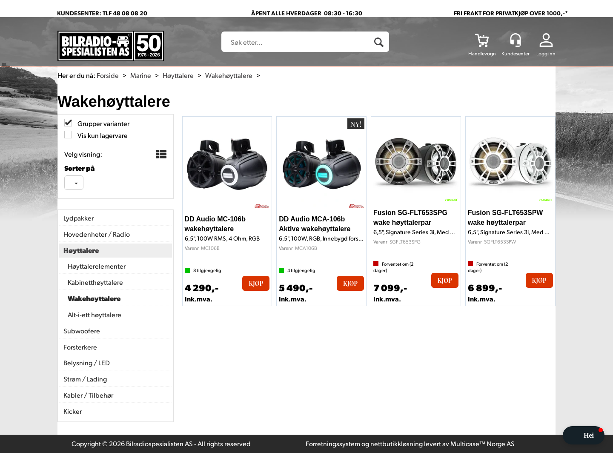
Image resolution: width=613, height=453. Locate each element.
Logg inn (546, 53)
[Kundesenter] (515, 40)
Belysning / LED (86, 362)
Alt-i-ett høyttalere (94, 314)
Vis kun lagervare (102, 135)
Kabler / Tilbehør (88, 394)
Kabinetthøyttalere (95, 282)
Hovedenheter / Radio (96, 233)
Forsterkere (80, 346)
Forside (108, 75)
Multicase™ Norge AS (482, 443)
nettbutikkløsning (396, 443)
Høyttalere (178, 75)
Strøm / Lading (85, 378)
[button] (583, 435)
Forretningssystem (333, 443)
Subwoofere (81, 330)
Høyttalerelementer (97, 265)
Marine (140, 75)
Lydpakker (78, 217)
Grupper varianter (102, 123)
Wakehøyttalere (228, 75)
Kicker (72, 411)
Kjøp (256, 283)
